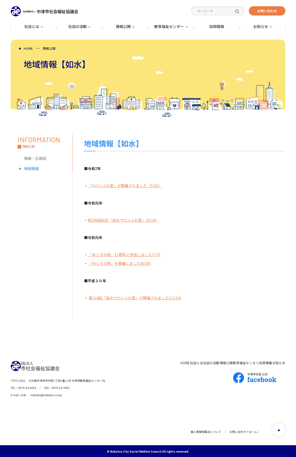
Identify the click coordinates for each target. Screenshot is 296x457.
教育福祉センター (221, 362)
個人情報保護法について (203, 431)
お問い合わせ (267, 11)
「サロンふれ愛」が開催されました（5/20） (125, 185)
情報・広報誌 (35, 158)
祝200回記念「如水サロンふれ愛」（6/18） (123, 220)
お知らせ (272, 362)
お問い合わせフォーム (240, 431)
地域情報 (31, 168)
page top (276, 431)
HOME (28, 48)
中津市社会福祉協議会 (65, 11)
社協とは (142, 362)
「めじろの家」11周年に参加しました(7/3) (124, 254)
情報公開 (49, 48)
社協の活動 (167, 362)
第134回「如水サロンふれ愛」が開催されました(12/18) (134, 297)
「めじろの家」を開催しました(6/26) (119, 263)
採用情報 (249, 362)
